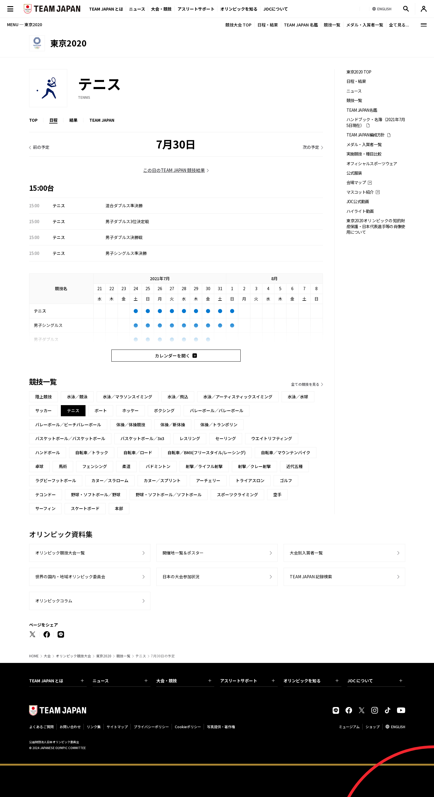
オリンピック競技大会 (73, 656)
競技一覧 (332, 25)
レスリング (190, 438)
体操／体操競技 (130, 424)
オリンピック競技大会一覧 (60, 553)
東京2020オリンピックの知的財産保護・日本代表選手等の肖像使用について (375, 226)
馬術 (63, 466)
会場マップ (356, 182)
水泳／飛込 (177, 397)
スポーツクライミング (237, 494)
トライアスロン (250, 480)
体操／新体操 (172, 424)
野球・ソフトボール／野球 (95, 494)
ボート (101, 410)
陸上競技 (43, 397)
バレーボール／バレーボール (216, 410)
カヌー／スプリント (162, 480)
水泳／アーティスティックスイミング (237, 397)
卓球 (39, 466)
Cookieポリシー (188, 726)
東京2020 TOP (358, 72)
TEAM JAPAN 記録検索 (311, 576)
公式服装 (354, 173)
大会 (47, 656)
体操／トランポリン (218, 424)
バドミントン (158, 466)
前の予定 (41, 147)
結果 (73, 120)
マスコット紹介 (360, 192)
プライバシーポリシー (151, 726)
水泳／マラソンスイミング (127, 397)
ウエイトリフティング (271, 438)
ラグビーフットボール (55, 480)
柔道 (126, 466)
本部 (119, 508)
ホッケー (130, 410)
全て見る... (399, 25)
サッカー (43, 410)
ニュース (137, 9)
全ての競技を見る (305, 384)
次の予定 (311, 147)
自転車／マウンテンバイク (285, 452)
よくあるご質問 (41, 726)
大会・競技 (183, 681)
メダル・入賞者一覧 (364, 25)
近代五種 (294, 466)
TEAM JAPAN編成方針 (365, 135)
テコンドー (45, 494)
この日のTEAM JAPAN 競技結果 (174, 170)
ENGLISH (398, 726)
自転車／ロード (137, 452)
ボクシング (164, 410)
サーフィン (45, 508)
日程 (53, 120)
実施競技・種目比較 (364, 154)
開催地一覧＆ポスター (183, 553)
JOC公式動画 (357, 201)
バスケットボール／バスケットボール (70, 438)
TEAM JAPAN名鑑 (361, 110)
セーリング (225, 438)
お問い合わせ (70, 726)
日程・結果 (267, 25)
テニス (140, 656)
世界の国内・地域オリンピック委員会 (70, 576)
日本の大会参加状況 (181, 576)
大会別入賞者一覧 (306, 553)
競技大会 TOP (238, 25)
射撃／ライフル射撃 (204, 466)
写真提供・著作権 (221, 726)
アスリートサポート (196, 9)
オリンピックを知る (238, 9)
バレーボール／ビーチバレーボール (68, 424)
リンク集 (94, 726)
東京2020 (103, 656)
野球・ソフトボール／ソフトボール (169, 494)
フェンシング (94, 466)
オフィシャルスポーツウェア (371, 163)
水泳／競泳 (77, 397)
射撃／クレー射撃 (254, 466)
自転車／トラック (91, 452)
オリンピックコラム (53, 601)
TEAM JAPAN (101, 120)
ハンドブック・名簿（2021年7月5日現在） (375, 122)
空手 (277, 494)
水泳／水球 (298, 397)
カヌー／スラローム (109, 480)
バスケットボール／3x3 (142, 438)
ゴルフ (286, 480)
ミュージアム (349, 726)
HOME (34, 656)
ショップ (373, 726)
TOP (33, 120)
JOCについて (275, 9)
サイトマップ (117, 726)
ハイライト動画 (360, 211)
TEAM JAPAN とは (56, 681)
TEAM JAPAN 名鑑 (301, 25)
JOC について (374, 681)
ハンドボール (47, 452)
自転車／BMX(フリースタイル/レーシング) (206, 452)
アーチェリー (208, 480)
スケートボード (85, 508)
